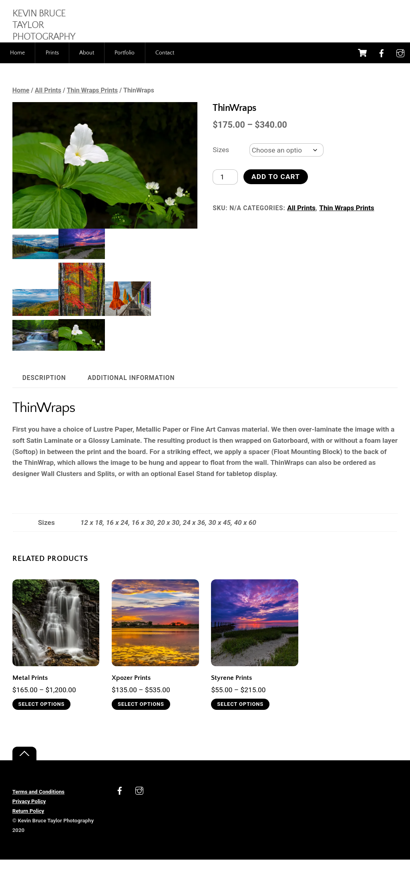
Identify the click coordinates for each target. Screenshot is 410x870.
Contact (164, 63)
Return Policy (28, 821)
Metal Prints (30, 687)
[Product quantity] (225, 187)
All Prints (48, 100)
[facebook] (382, 63)
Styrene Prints (231, 687)
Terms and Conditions (38, 802)
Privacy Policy (29, 812)
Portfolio (125, 63)
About (86, 63)
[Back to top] (24, 764)
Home (17, 63)
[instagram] (400, 63)
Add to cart (276, 187)
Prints (52, 63)
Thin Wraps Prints (92, 100)
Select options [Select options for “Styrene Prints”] (240, 714)
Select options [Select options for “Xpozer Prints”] (141, 714)
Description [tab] (44, 388)
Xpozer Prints (131, 687)
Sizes (221, 160)
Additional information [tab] (131, 388)
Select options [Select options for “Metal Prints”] (41, 714)
